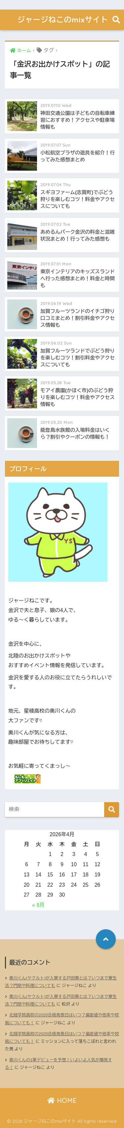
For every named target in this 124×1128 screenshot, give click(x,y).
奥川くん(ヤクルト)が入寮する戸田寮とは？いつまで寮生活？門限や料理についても (61, 982)
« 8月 (38, 905)
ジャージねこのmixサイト (63, 19)
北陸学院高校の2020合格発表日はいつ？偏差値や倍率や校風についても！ (62, 1019)
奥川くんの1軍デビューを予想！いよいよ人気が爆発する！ (58, 1064)
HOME (62, 1100)
